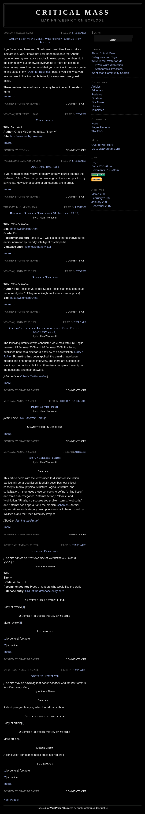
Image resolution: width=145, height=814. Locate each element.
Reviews (80, 207)
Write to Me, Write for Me (106, 61)
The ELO (97, 131)
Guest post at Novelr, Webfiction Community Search (45, 40)
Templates (79, 545)
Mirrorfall (45, 120)
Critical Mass (73, 12)
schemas (63, 505)
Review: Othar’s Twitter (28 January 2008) (45, 213)
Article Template (45, 675)
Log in (95, 162)
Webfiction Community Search (110, 72)
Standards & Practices (108, 68)
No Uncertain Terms (32, 418)
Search (96, 32)
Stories (81, 114)
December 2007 (101, 206)
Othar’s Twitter (45, 277)
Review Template (44, 551)
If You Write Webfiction (109, 65)
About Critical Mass (103, 53)
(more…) (8, 96)
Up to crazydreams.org (105, 148)
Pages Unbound (101, 127)
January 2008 (99, 201)
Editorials (66, 401)
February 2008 (100, 198)
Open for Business (39, 71)
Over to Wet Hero (102, 144)
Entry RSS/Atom (101, 166)
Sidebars (80, 322)
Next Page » (11, 799)
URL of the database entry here (44, 591)
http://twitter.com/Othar (24, 228)
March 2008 (98, 194)
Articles (80, 451)
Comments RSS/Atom (105, 170)
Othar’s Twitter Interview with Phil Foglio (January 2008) (45, 330)
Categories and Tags (104, 57)
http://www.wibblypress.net (26, 136)
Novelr (95, 123)
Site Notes (79, 32)
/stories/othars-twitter (38, 246)
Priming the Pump (45, 406)
